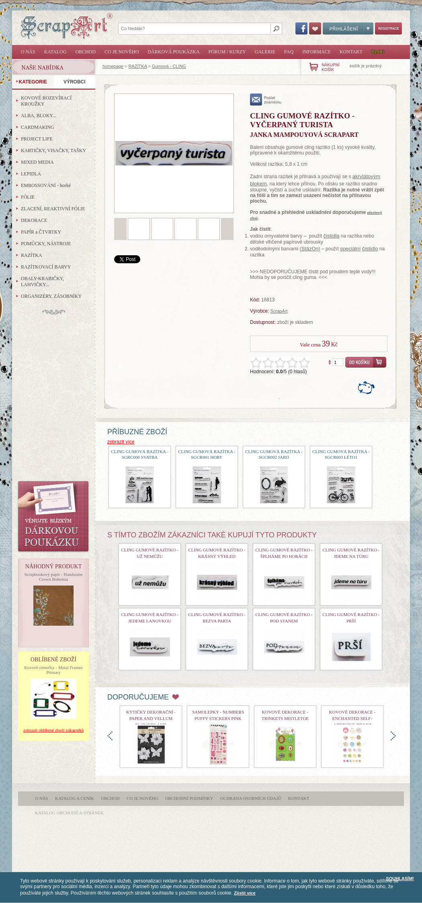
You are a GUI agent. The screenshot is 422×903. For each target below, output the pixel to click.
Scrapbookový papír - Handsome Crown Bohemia (53, 577)
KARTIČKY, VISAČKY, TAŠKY (53, 150)
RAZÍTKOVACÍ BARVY (46, 267)
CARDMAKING (37, 127)
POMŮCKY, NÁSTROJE (46, 243)
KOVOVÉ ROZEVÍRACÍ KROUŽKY (46, 101)
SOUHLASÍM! (400, 878)
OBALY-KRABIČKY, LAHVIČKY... (42, 281)
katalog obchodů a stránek (69, 812)
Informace (316, 52)
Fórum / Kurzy (227, 52)
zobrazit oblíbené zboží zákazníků (53, 730)
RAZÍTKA (138, 66)
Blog (378, 52)
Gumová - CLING (169, 66)
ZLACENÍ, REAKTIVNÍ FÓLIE (53, 209)
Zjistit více (245, 893)
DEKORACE (34, 220)
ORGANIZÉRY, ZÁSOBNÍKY (51, 296)
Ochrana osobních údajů (250, 798)
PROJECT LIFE (37, 139)
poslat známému (266, 100)
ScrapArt (279, 311)
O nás (28, 52)
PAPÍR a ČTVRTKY (41, 232)
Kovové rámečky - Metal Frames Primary (53, 670)
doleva (110, 735)
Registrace (388, 28)
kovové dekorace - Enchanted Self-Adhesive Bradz (352, 718)
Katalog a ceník (74, 798)
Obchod (85, 52)
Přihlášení (348, 28)
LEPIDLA (31, 174)
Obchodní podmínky (189, 798)
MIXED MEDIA (37, 162)
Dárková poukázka (173, 52)
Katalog (55, 52)
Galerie (265, 52)
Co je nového (121, 52)
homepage (112, 66)
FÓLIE (28, 197)
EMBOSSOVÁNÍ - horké (46, 185)
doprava (393, 735)
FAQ (288, 52)
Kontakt (351, 52)
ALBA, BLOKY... (38, 115)
